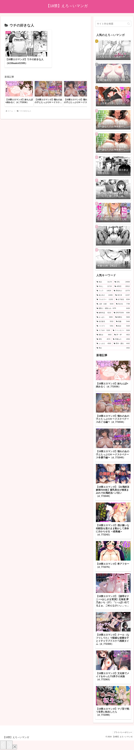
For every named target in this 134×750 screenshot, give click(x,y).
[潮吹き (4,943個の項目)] (104, 335)
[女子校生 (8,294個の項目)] (123, 300)
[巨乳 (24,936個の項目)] (122, 282)
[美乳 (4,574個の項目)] (103, 339)
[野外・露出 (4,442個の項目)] (122, 344)
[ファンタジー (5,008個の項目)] (121, 330)
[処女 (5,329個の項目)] (123, 326)
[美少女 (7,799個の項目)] (123, 304)
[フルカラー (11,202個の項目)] (105, 300)
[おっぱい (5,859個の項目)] (105, 317)
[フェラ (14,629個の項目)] (104, 291)
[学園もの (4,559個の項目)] (121, 339)
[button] (82, 86)
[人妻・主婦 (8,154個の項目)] (105, 304)
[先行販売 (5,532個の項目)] (105, 322)
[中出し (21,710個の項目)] (104, 286)
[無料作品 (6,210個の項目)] (104, 313)
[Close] (15, 746)
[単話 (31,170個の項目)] (104, 282)
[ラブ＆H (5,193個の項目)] (103, 330)
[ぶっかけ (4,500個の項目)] (104, 344)
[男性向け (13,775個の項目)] (122, 291)
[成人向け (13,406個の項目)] (105, 295)
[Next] (9, 745)
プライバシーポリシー (122, 732)
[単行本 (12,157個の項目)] (122, 295)
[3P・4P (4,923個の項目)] (122, 335)
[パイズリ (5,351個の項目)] (105, 326)
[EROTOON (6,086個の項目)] (122, 313)
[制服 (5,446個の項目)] (123, 322)
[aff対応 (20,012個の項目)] (122, 286)
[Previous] (3, 745)
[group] (19, 85)
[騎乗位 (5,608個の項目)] (122, 317)
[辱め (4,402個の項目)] (113, 348)
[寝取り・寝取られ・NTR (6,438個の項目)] (113, 308)
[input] (113, 24)
